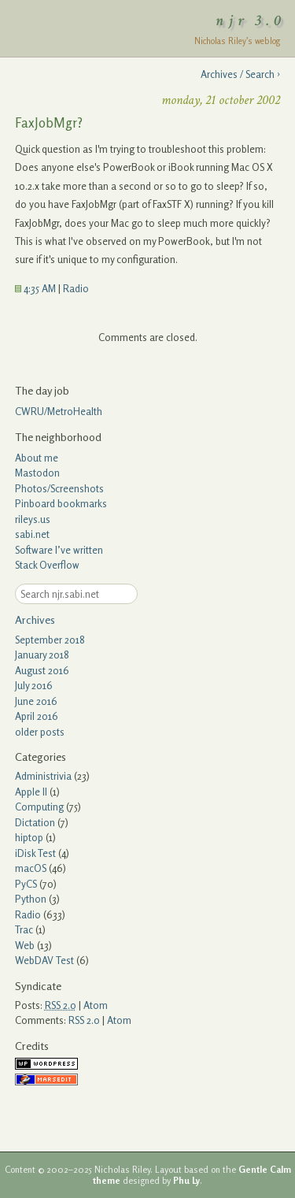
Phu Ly (186, 1180)
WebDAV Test (44, 960)
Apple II (31, 791)
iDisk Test (35, 853)
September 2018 (50, 639)
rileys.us (32, 519)
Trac (24, 929)
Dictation (35, 822)
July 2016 (34, 685)
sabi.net (32, 534)
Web (25, 945)
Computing (39, 806)
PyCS (26, 883)
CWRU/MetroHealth (58, 411)
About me (36, 457)
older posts (40, 731)
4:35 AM (35, 288)
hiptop (29, 837)
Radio (76, 288)
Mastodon (37, 472)
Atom (95, 1005)
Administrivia (43, 776)
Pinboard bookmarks (61, 503)
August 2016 (42, 670)
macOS (30, 868)
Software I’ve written (59, 549)
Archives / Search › (240, 74)
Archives (35, 619)
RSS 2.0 (84, 1020)
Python (30, 898)
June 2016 (36, 701)
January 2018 (42, 654)
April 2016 (36, 716)
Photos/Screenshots (59, 488)
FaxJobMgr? (49, 122)
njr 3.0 (251, 20)
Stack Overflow (47, 564)
